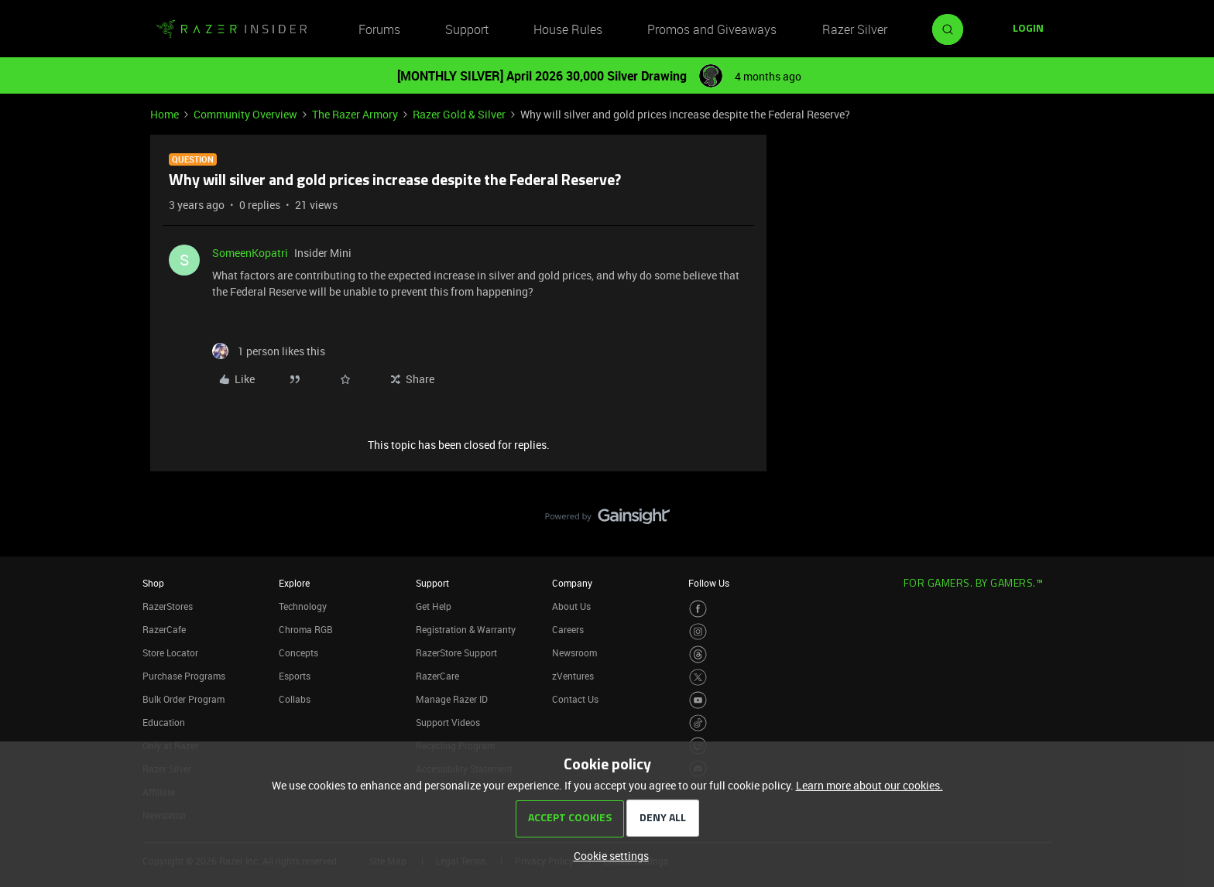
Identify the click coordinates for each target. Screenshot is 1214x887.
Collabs (294, 699)
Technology (303, 606)
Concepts (298, 652)
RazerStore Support (456, 652)
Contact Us (575, 699)
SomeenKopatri (250, 252)
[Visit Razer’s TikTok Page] (698, 723)
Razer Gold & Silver (459, 114)
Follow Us (708, 583)
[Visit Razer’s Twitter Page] (698, 677)
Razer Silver (854, 29)
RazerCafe (164, 629)
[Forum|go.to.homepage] (231, 29)
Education (163, 722)
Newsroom (574, 652)
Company (572, 583)
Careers (568, 629)
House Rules (567, 29)
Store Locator (170, 652)
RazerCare (437, 676)
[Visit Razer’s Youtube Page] (698, 700)
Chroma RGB (306, 629)
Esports (294, 676)
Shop (153, 583)
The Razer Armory (355, 114)
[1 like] (268, 351)
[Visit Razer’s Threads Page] (698, 654)
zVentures (573, 676)
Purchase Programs (183, 676)
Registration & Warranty (466, 629)
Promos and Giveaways (712, 29)
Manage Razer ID (452, 699)
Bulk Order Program (183, 699)
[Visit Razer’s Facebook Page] (698, 608)
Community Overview (245, 114)
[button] (1028, 29)
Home (164, 114)
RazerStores (167, 606)
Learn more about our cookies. (869, 785)
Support (467, 29)
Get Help (433, 606)
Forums (379, 29)
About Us (571, 606)
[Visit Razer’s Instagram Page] (698, 632)
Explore (294, 583)
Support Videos (448, 722)
